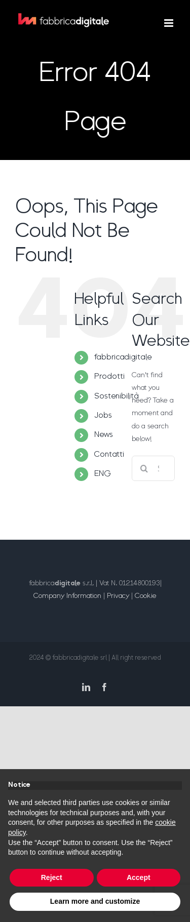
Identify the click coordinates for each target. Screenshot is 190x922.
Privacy (118, 596)
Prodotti (109, 377)
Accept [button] (138, 877)
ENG (102, 474)
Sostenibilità (116, 396)
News (103, 435)
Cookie (146, 596)
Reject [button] (51, 877)
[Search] (144, 468)
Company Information (67, 596)
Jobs (103, 416)
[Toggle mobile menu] (169, 23)
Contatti (109, 455)
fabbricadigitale (122, 357)
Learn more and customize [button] (95, 901)
